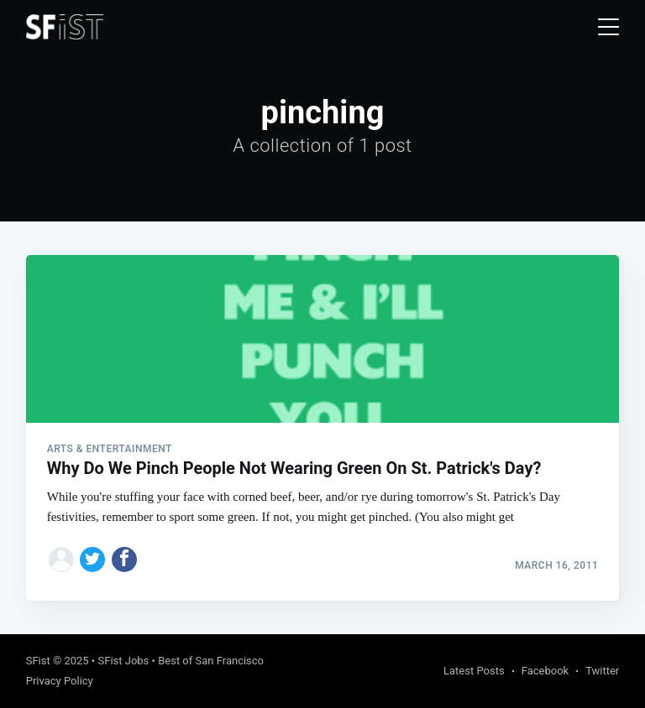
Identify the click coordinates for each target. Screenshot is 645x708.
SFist (38, 660)
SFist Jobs (123, 660)
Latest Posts (474, 670)
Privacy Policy (59, 680)
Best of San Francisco (211, 660)
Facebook (545, 670)
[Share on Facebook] (124, 559)
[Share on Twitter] (92, 559)
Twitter (602, 670)
